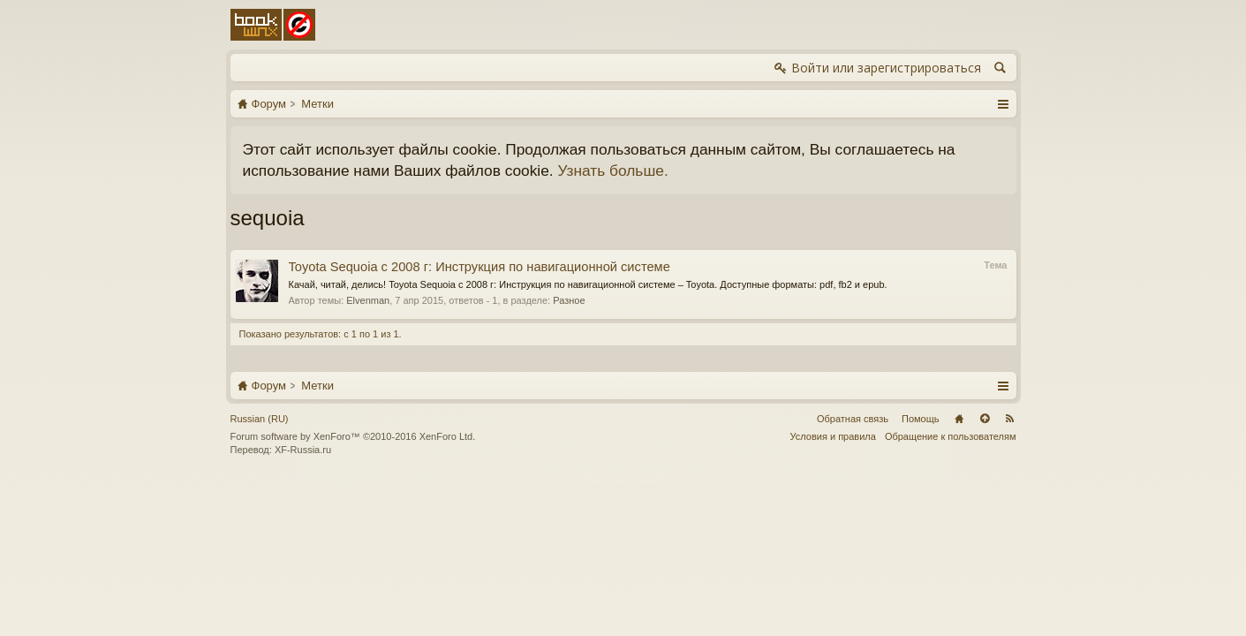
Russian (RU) (259, 418)
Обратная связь (852, 418)
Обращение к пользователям (950, 436)
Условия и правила (833, 436)
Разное (569, 300)
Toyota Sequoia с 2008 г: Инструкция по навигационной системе (479, 267)
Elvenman (367, 300)
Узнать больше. (612, 170)
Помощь (921, 418)
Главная (959, 419)
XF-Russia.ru (303, 449)
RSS (1010, 419)
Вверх (984, 419)
